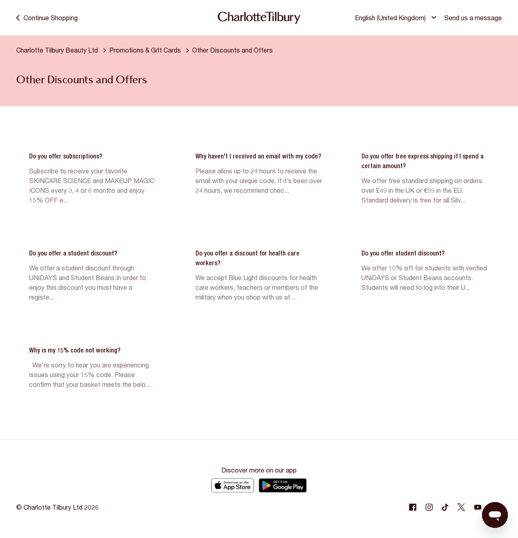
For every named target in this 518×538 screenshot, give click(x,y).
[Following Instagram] (429, 507)
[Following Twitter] (461, 507)
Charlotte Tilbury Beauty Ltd (57, 50)
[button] (397, 18)
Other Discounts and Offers (232, 50)
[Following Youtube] (477, 507)
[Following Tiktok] (445, 507)
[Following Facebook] (413, 507)
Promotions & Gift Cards (145, 50)
